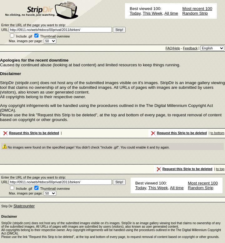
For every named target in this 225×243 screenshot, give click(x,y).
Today (135, 13)
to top (220, 169)
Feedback (190, 48)
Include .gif (24, 36)
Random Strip (195, 13)
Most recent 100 (197, 8)
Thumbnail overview (55, 36)
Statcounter (24, 206)
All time (171, 13)
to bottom (217, 133)
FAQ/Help (173, 48)
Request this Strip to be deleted (30, 133)
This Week (152, 13)
